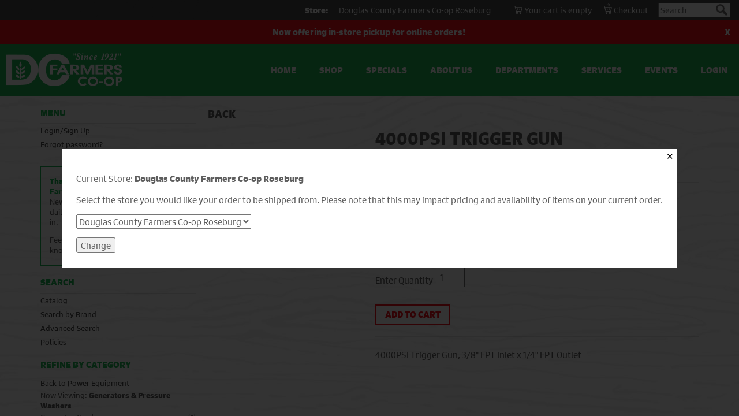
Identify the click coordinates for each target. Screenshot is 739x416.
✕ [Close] (670, 156)
